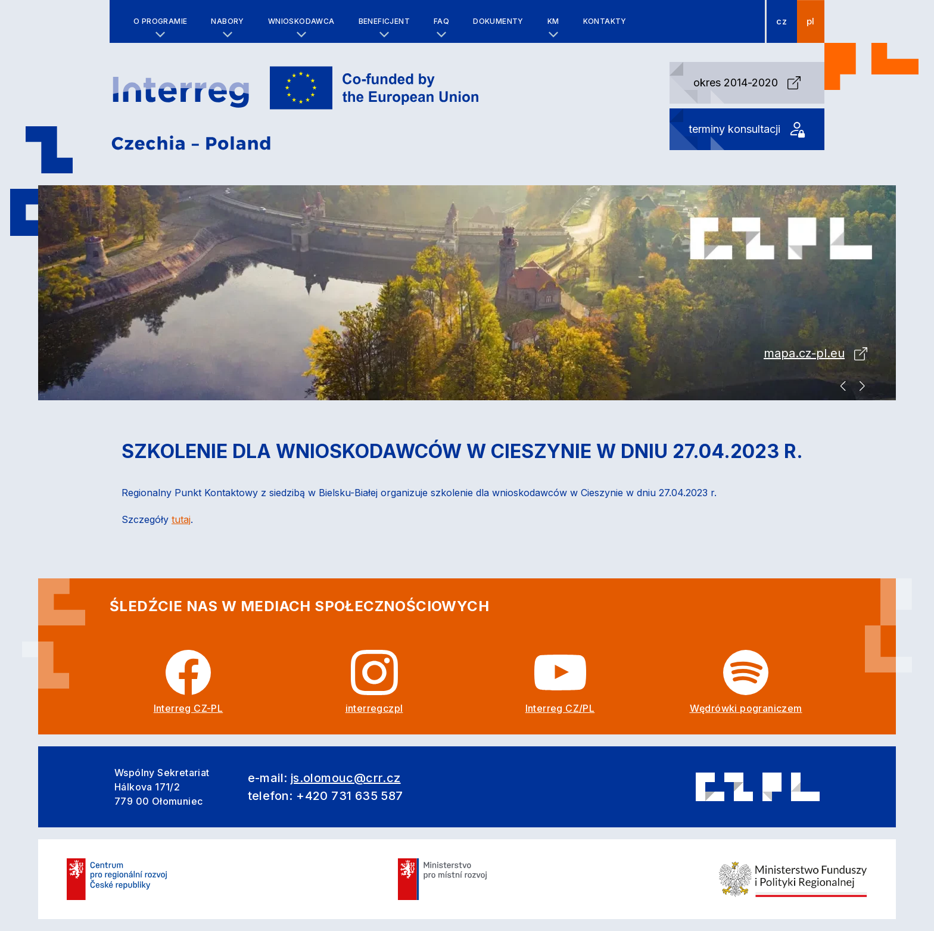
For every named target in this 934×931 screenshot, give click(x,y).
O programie (160, 21)
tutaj (181, 519)
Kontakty (605, 21)
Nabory (227, 21)
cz (781, 21)
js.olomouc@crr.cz (346, 778)
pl (811, 21)
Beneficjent (384, 21)
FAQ (441, 21)
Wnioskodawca (301, 21)
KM (553, 21)
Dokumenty (498, 21)
